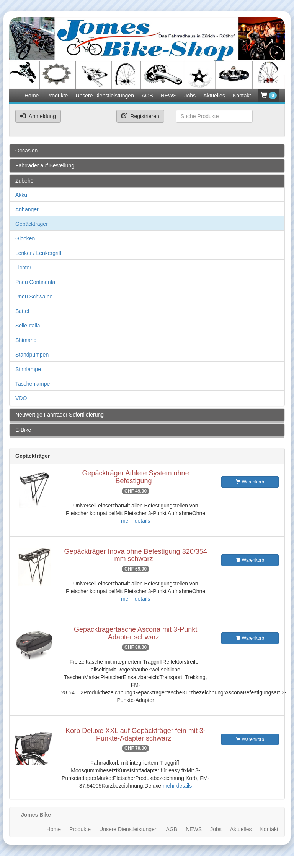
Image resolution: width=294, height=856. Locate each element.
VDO (21, 398)
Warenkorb (250, 482)
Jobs (190, 95)
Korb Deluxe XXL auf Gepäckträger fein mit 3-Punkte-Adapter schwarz (135, 734)
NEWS (169, 95)
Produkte (57, 95)
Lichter (23, 267)
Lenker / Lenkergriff (38, 253)
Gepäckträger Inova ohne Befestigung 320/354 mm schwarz (135, 555)
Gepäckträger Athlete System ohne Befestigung (135, 477)
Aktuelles (214, 95)
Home (31, 95)
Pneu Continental (35, 282)
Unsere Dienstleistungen (104, 95)
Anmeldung (38, 116)
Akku (21, 195)
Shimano (25, 340)
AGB (147, 95)
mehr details (135, 521)
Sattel (22, 311)
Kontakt (242, 95)
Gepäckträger (31, 224)
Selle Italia (27, 326)
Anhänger (27, 209)
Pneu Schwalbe (33, 296)
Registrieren (140, 116)
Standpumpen (32, 355)
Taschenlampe (32, 384)
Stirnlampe (28, 369)
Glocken (25, 238)
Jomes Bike (36, 815)
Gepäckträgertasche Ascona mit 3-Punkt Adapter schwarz (135, 633)
